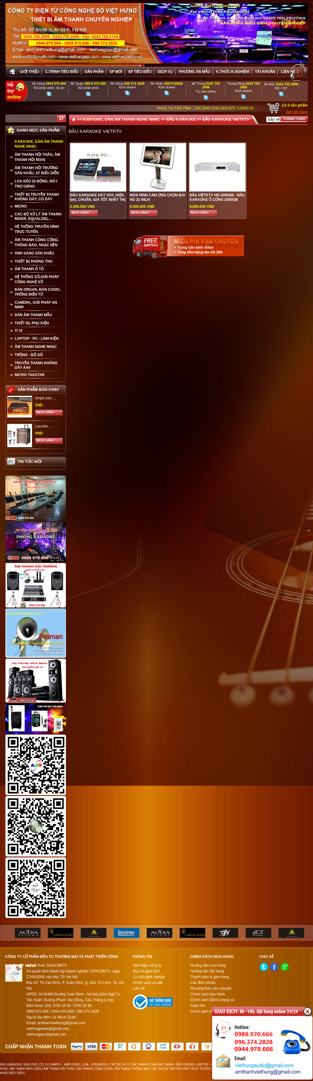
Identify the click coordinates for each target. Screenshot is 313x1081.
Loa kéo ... (43, 426)
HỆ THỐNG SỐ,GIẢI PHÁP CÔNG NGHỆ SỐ (37, 279)
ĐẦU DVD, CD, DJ (36, 1064)
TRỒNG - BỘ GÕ (29, 355)
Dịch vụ (165, 72)
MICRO (21, 206)
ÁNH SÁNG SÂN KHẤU (34, 253)
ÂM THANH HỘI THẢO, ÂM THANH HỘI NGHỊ (37, 157)
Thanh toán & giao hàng (210, 977)
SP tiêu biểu (140, 72)
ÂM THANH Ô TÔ (29, 269)
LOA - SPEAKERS (94, 1064)
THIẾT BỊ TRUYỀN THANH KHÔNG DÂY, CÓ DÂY (37, 196)
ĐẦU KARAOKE (181, 119)
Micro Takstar (30, 375)
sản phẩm (94, 72)
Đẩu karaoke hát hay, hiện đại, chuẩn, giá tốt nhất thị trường (98, 199)
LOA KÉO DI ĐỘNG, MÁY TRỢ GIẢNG (36, 183)
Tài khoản (265, 72)
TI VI (18, 331)
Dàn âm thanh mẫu (33, 315)
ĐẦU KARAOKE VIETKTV (226, 119)
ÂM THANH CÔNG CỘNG (95, 1068)
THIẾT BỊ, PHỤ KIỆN (32, 323)
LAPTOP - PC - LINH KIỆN (37, 338)
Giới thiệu (29, 72)
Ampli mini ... (45, 398)
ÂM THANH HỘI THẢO (59, 1068)
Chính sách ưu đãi (147, 983)
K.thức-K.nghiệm (232, 72)
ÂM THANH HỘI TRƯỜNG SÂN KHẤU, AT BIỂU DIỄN (37, 170)
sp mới (115, 72)
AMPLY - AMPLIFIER (65, 1064)
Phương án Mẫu (194, 72)
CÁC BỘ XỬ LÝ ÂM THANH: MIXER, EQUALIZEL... (38, 216)
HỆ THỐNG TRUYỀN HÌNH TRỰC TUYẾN (37, 229)
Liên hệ (288, 72)
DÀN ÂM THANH (161, 1064)
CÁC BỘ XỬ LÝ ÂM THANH (129, 1064)
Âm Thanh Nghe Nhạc (36, 347)
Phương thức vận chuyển (211, 988)
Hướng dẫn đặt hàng (207, 971)
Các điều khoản (203, 983)
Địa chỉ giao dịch (146, 971)
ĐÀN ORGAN (185, 1064)
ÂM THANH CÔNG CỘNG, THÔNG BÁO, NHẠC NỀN (37, 242)
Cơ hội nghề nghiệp (149, 977)
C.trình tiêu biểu (61, 72)
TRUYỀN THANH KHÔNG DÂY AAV (36, 365)
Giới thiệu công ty (147, 965)
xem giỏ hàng (297, 112)
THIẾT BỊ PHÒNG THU (34, 261)
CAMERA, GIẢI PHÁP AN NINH (36, 304)
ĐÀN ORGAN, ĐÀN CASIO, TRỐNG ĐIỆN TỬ (37, 291)
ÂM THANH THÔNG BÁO (132, 1068)
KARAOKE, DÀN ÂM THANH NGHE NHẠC (39, 144)
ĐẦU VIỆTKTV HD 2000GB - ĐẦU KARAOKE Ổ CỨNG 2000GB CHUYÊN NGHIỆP (217, 199)
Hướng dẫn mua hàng (208, 965)
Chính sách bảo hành (208, 994)
